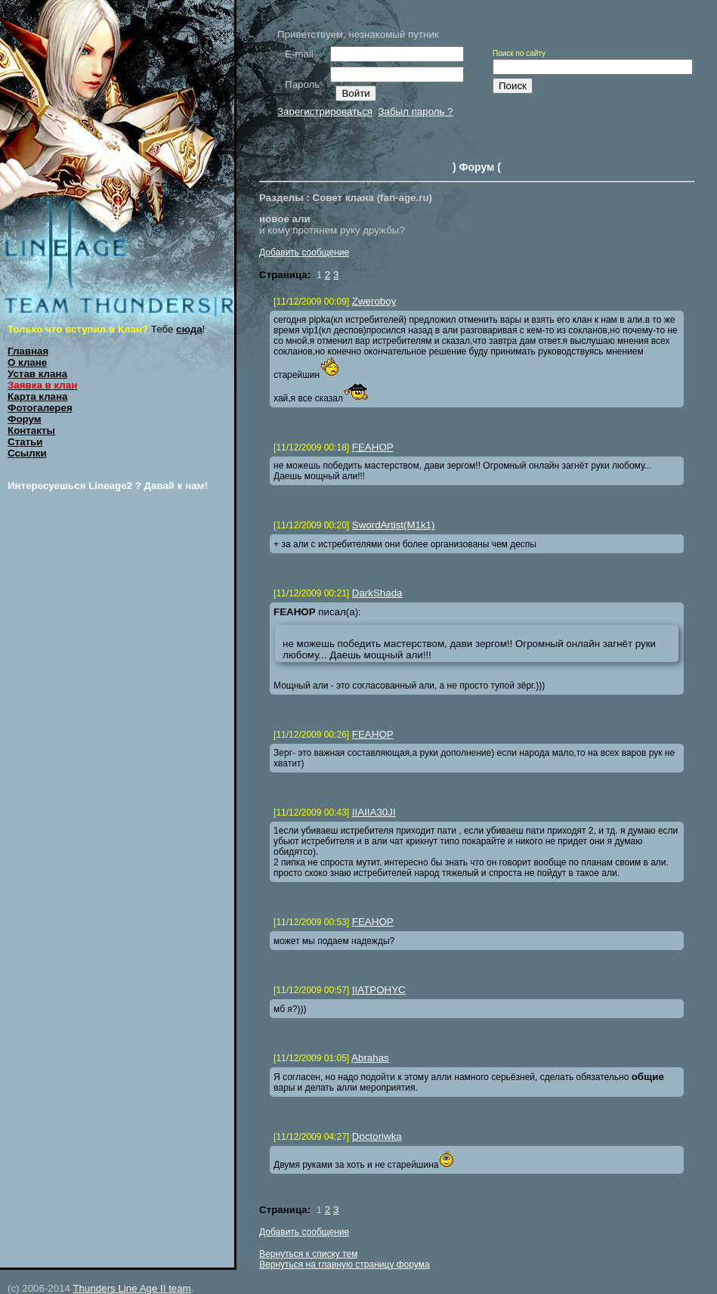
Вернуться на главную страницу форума (344, 1264)
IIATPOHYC (379, 989)
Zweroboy (374, 301)
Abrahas (370, 1057)
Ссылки (27, 453)
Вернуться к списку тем (308, 1254)
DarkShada (377, 593)
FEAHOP (373, 447)
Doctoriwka (377, 1136)
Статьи (25, 441)
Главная (28, 351)
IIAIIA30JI (374, 812)
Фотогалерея (40, 407)
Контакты (31, 430)
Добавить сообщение (304, 252)
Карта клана (38, 396)
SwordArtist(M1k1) (393, 525)
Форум (25, 419)
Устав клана (37, 373)
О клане (27, 362)
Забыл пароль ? (415, 111)
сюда (189, 329)
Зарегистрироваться (324, 111)
